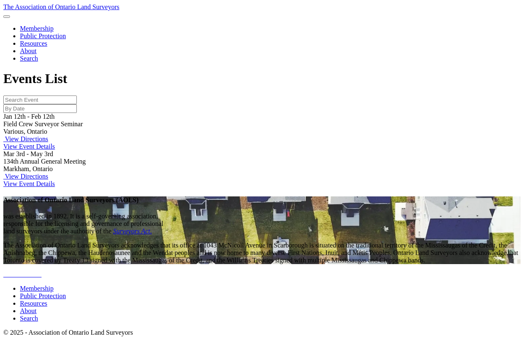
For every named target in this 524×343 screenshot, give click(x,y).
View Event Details (29, 146)
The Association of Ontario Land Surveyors (61, 6)
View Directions (25, 138)
